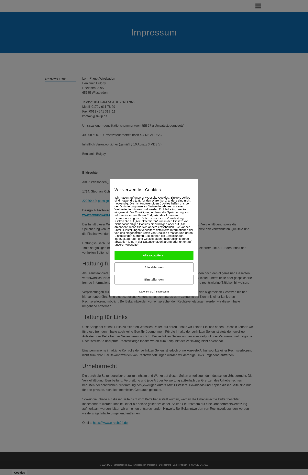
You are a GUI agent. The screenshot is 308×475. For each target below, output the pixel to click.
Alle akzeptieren (154, 255)
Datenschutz (146, 291)
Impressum (162, 291)
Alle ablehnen (154, 267)
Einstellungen (154, 279)
